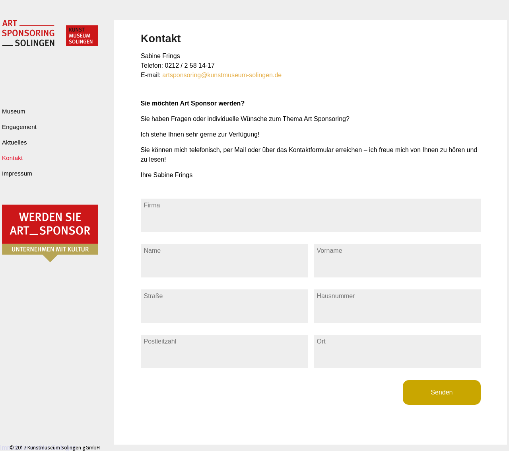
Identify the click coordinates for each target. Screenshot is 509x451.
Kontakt (12, 157)
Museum (13, 111)
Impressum (17, 173)
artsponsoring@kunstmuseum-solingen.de (222, 75)
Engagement (19, 126)
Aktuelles (14, 142)
